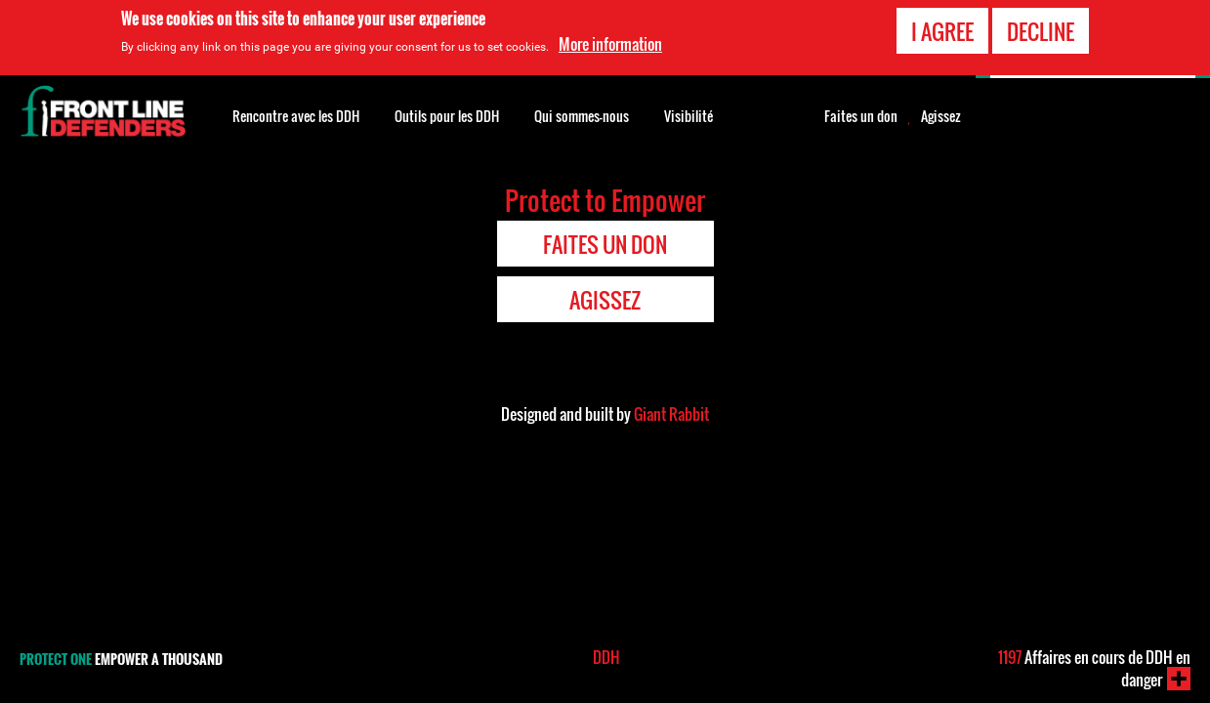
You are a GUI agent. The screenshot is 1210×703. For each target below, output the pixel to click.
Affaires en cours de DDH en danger (1094, 668)
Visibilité (688, 115)
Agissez (941, 116)
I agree (942, 31)
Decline (1040, 31)
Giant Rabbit (671, 414)
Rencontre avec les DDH (295, 115)
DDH (606, 657)
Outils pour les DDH (447, 115)
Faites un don (860, 116)
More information (610, 44)
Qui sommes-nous (581, 115)
